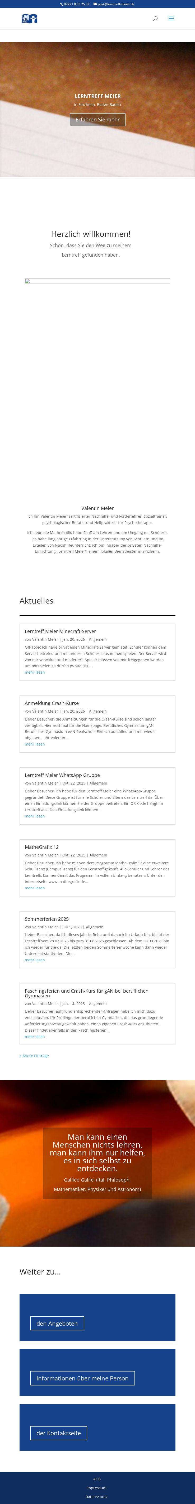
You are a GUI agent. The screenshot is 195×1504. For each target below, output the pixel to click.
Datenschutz (97, 1496)
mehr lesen (35, 672)
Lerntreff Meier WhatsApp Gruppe (62, 775)
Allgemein (98, 639)
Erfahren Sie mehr (98, 119)
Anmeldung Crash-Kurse (52, 703)
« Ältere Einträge (34, 1055)
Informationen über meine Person (82, 1378)
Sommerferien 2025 (47, 919)
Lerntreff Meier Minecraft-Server (60, 631)
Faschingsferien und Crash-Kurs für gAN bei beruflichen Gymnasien (86, 993)
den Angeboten (57, 1323)
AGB (97, 1478)
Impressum (97, 1487)
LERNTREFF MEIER (98, 96)
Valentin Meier (45, 639)
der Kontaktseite (58, 1433)
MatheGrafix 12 (42, 847)
